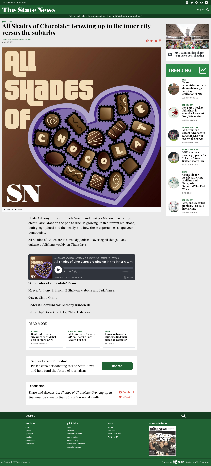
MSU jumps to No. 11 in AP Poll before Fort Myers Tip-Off (81, 337)
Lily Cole (109, 344)
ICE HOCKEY (187, 105)
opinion (29, 437)
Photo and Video (170, 9)
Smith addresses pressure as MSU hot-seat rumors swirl (44, 337)
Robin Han (187, 193)
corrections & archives (76, 444)
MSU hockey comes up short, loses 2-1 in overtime (193, 205)
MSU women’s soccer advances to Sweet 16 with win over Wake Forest (193, 134)
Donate (200, 9)
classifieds (30, 440)
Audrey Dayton (189, 120)
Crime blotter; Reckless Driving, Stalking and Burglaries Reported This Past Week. (193, 182)
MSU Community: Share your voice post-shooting (189, 54)
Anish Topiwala (190, 98)
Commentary (133, 9)
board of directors (74, 434)
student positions (74, 447)
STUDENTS (109, 331)
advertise (70, 430)
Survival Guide (114, 9)
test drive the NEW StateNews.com (119, 16)
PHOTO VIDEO (7, 21)
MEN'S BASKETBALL (75, 331)
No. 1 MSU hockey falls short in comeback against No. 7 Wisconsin (193, 112)
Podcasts (152, 9)
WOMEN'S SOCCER (190, 127)
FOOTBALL (34, 331)
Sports (96, 9)
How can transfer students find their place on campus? (116, 337)
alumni (110, 427)
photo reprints (72, 437)
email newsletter (114, 434)
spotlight (29, 434)
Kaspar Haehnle (39, 344)
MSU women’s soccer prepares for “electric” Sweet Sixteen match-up (194, 157)
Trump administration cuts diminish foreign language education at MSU (194, 88)
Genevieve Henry (190, 143)
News (74, 9)
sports (28, 430)
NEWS (184, 172)
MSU (184, 80)
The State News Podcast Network (17, 39)
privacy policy (72, 440)
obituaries (30, 444)
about (69, 427)
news (28, 427)
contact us (112, 430)
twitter (125, 397)
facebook (126, 392)
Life (85, 9)
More (186, 9)
